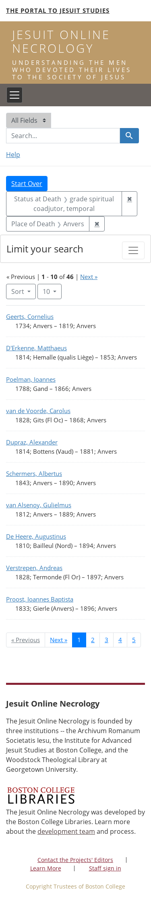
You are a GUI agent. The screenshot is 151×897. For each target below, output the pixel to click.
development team (66, 831)
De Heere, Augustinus (36, 536)
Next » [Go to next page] (58, 640)
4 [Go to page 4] (120, 640)
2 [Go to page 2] (93, 640)
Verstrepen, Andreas (34, 568)
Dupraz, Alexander (32, 442)
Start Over (26, 183)
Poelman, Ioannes (31, 379)
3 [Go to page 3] (106, 640)
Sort (18, 291)
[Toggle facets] (133, 250)
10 (52, 291)
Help (13, 154)
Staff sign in (105, 868)
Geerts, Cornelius (30, 316)
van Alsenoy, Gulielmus (38, 505)
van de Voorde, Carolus (38, 411)
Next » (88, 277)
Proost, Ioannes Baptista (39, 599)
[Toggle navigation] (14, 95)
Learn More (45, 868)
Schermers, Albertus (34, 473)
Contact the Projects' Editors (75, 860)
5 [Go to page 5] (134, 640)
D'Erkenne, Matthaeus (36, 348)
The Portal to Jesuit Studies (58, 10)
